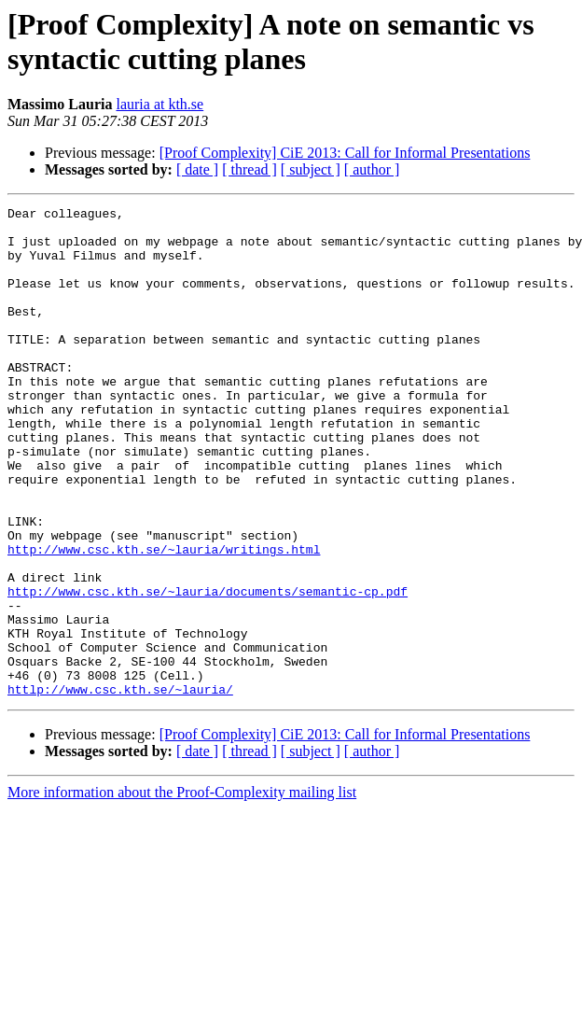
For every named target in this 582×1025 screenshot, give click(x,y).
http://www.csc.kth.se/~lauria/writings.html (163, 619)
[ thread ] (249, 169)
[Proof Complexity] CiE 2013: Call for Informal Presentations (345, 153)
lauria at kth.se (159, 104)
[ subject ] (310, 169)
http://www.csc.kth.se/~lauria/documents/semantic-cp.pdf (207, 669)
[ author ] (372, 169)
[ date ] (197, 169)
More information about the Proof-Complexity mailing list (181, 890)
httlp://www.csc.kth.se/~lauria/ (120, 787)
